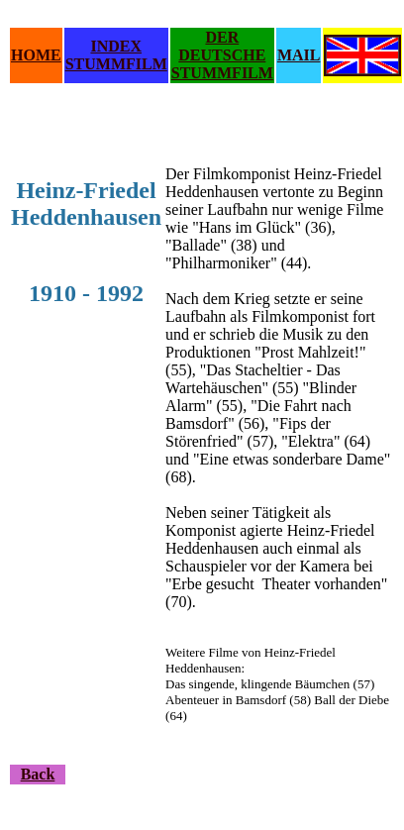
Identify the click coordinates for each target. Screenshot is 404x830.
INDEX (116, 46)
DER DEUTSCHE (221, 46)
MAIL (299, 55)
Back (38, 774)
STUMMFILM (116, 63)
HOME (36, 55)
